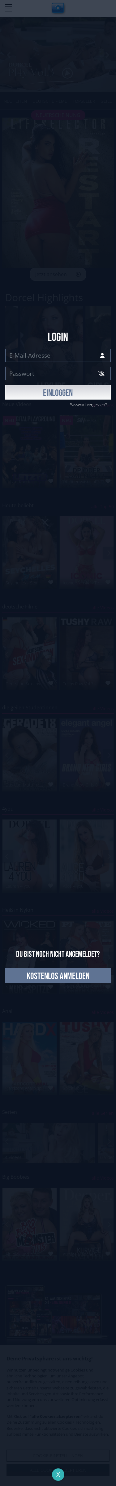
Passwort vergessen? (88, 404)
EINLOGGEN (58, 393)
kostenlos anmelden (58, 976)
